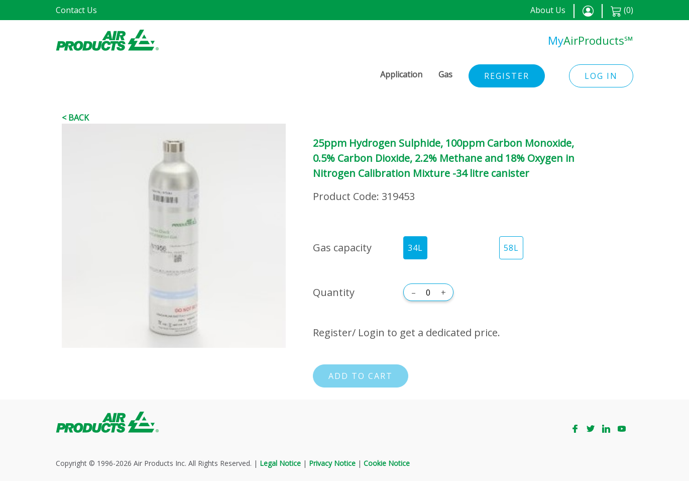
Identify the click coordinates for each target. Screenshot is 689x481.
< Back (75, 117)
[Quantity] (428, 292)
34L (415, 247)
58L (511, 247)
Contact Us (76, 10)
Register (506, 75)
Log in (601, 75)
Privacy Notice (332, 463)
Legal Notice (280, 463)
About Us (547, 10)
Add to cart (360, 375)
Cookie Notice (387, 463)
